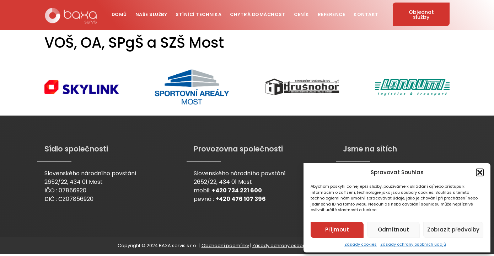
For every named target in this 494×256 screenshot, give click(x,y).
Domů (119, 12)
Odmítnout (393, 229)
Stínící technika (198, 12)
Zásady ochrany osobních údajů (413, 244)
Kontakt (366, 12)
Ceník (301, 12)
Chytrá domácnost (257, 12)
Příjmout (337, 229)
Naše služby (151, 12)
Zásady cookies (360, 244)
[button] (479, 172)
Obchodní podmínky (225, 245)
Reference (331, 12)
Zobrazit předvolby (453, 229)
